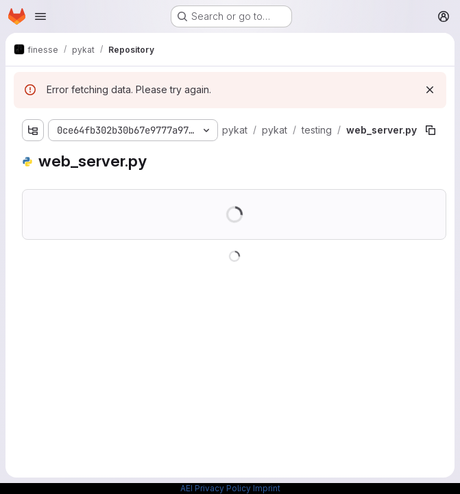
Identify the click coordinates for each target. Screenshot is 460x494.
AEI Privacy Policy (215, 488)
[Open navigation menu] (40, 16)
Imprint (266, 488)
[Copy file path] (430, 130)
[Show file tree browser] (33, 130)
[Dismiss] (430, 90)
